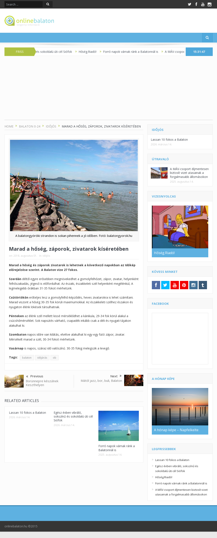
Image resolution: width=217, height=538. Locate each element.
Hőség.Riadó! (90, 52)
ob (54, 357)
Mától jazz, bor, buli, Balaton (101, 380)
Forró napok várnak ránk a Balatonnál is (133, 52)
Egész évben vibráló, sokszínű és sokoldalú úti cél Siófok (73, 416)
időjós (46, 256)
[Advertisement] (108, 90)
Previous (34, 376)
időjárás (42, 357)
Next (116, 376)
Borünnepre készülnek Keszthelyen (42, 383)
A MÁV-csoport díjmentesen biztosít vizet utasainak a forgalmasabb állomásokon (189, 173)
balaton (27, 357)
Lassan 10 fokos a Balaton (27, 413)
